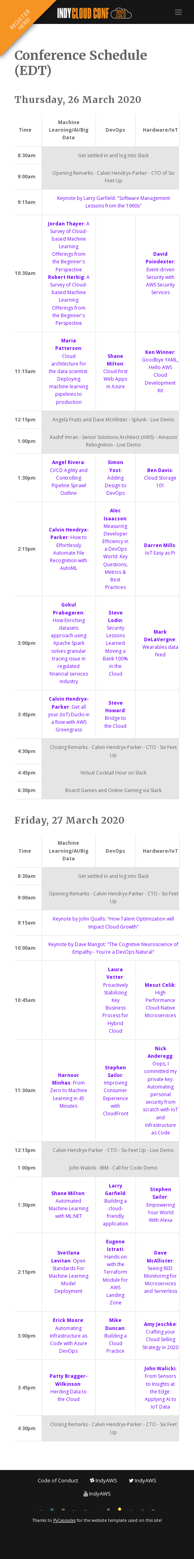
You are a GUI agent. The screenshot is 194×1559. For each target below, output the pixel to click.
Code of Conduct (58, 1480)
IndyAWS (103, 1480)
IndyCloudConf (97, 14)
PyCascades (64, 1520)
